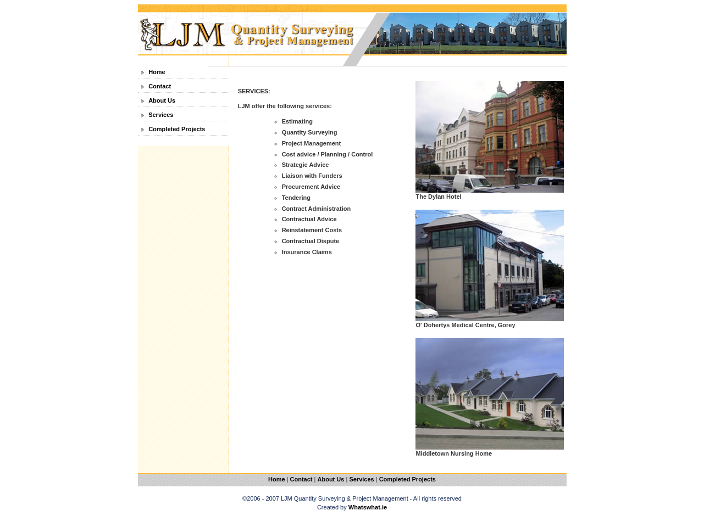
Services (160, 114)
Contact (159, 86)
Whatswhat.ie (367, 507)
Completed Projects (176, 129)
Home (156, 72)
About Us (161, 100)
